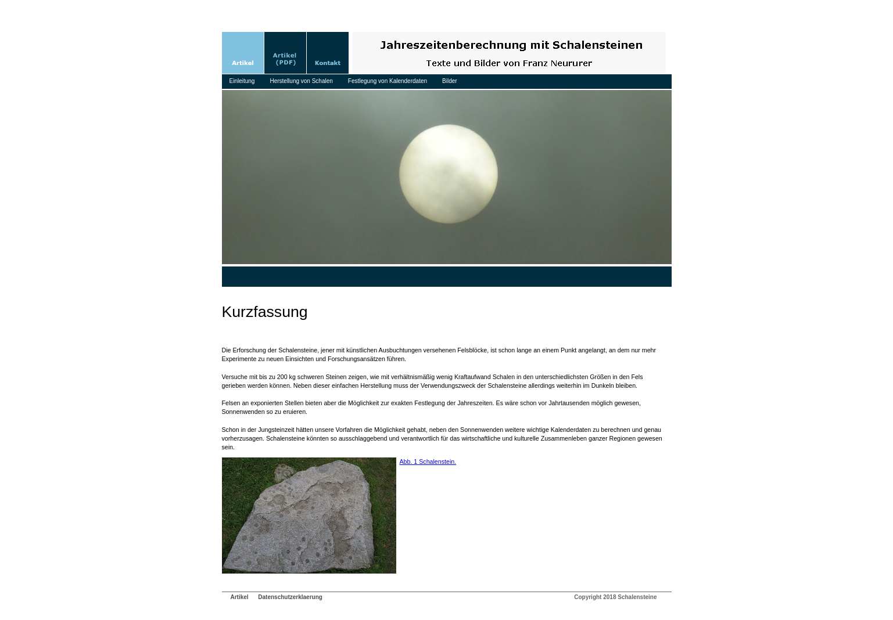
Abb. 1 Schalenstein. (427, 461)
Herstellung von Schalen (301, 81)
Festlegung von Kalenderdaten (387, 81)
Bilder (449, 81)
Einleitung (242, 81)
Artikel (240, 597)
